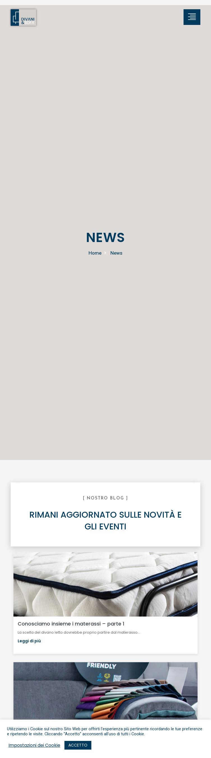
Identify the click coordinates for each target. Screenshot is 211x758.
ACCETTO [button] (77, 745)
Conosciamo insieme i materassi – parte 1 (71, 623)
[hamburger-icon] (192, 17)
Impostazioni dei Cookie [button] (34, 745)
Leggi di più (29, 641)
